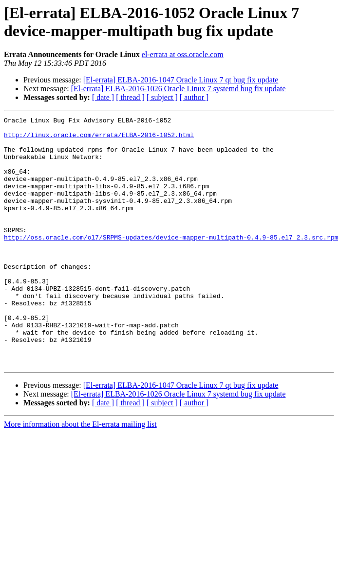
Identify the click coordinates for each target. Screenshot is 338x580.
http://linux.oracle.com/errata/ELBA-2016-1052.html (99, 139)
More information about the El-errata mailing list (80, 474)
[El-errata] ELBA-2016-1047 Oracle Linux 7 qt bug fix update (181, 80)
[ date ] (103, 97)
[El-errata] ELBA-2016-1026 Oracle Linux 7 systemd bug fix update (178, 88)
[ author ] (194, 97)
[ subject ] (162, 97)
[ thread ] (130, 97)
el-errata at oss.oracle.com (183, 54)
